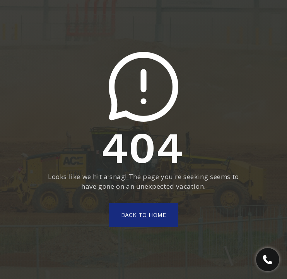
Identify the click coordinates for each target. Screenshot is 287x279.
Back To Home (143, 215)
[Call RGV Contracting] (267, 259)
